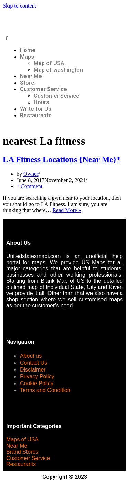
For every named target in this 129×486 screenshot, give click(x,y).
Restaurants (36, 115)
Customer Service (43, 89)
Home (27, 50)
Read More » (66, 210)
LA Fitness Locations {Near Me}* (61, 159)
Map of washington (58, 69)
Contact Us (33, 363)
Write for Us (35, 109)
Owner (31, 174)
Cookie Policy (36, 383)
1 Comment (29, 186)
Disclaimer (33, 370)
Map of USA (49, 63)
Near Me (31, 76)
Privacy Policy (37, 376)
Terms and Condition (45, 390)
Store (27, 83)
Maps (27, 56)
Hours (41, 102)
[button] (64, 38)
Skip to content (19, 6)
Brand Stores (22, 452)
